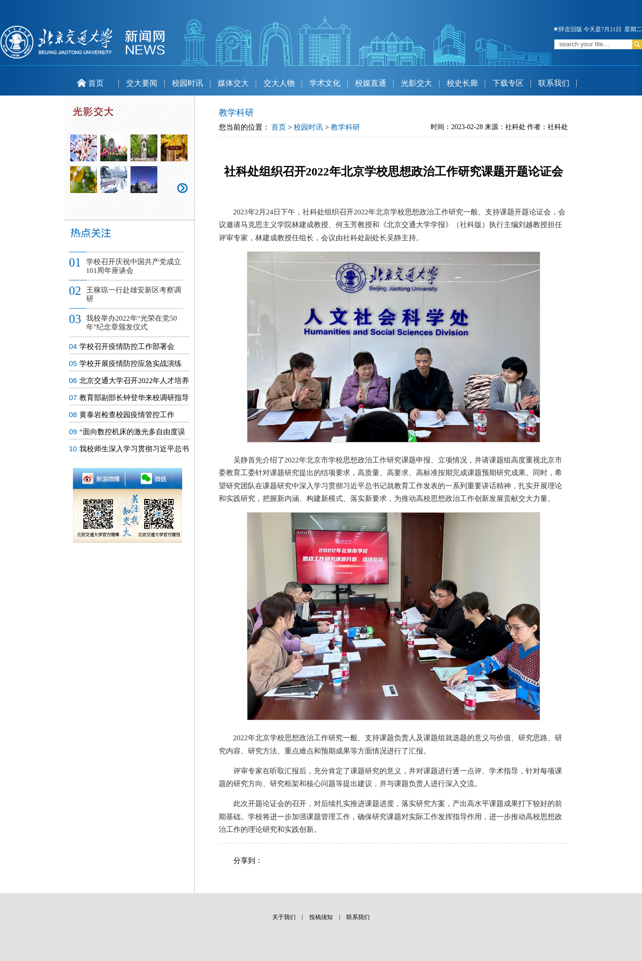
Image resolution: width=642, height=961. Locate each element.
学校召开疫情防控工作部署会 (126, 346)
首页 (90, 83)
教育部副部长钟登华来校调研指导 (134, 398)
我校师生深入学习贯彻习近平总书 (134, 449)
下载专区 (508, 83)
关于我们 (284, 917)
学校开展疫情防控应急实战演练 (130, 363)
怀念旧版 (568, 29)
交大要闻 (141, 83)
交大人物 (279, 83)
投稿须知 (321, 917)
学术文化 (324, 83)
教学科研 (345, 127)
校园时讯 (187, 83)
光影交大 (416, 83)
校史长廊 (462, 83)
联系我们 (553, 83)
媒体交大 (233, 83)
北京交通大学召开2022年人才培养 (134, 380)
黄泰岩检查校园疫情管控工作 (126, 415)
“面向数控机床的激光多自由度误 (132, 432)
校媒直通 (370, 83)
